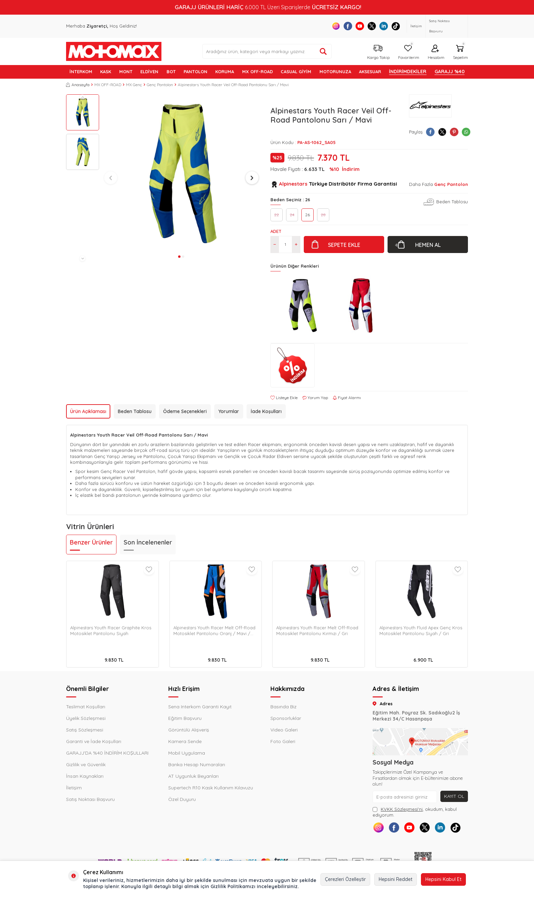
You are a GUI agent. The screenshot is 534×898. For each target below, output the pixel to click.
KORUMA (224, 71)
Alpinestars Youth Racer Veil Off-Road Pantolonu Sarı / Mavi (233, 84)
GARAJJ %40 (450, 71)
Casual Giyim (296, 71)
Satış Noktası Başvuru (439, 26)
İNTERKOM (80, 71)
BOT (171, 71)
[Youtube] (360, 26)
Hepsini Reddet (395, 879)
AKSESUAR (370, 71)
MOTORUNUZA (335, 71)
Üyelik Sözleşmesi (86, 718)
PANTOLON (195, 71)
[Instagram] (336, 26)
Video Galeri (284, 730)
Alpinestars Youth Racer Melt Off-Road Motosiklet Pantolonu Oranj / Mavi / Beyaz (214, 630)
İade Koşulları (266, 411)
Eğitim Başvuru (185, 718)
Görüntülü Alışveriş (188, 730)
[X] (371, 26)
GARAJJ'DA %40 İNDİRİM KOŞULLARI (107, 753)
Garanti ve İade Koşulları (93, 741)
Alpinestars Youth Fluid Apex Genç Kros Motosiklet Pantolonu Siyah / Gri (420, 630)
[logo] (113, 51)
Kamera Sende (185, 741)
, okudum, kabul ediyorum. (415, 812)
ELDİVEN (149, 71)
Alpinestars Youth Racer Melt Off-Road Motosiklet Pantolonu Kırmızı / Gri (317, 630)
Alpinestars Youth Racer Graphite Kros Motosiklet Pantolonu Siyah (110, 630)
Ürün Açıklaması (88, 411)
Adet (275, 231)
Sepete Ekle (344, 244)
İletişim (416, 26)
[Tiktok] (395, 26)
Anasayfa (78, 84)
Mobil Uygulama (186, 753)
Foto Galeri (282, 741)
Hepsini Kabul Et (443, 879)
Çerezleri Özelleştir (345, 879)
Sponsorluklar (285, 718)
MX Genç (134, 84)
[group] (181, 173)
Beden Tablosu (452, 201)
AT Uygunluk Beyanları (193, 776)
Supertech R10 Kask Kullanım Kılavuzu (210, 788)
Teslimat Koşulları (85, 707)
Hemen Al (428, 244)
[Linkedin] (383, 26)
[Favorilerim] (407, 51)
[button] (82, 97)
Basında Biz (283, 707)
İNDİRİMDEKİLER (407, 71)
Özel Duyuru (182, 799)
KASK (105, 71)
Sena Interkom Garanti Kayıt (200, 707)
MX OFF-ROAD (257, 71)
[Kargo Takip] (377, 51)
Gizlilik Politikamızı (232, 886)
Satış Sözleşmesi (84, 730)
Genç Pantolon (160, 84)
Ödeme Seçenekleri (185, 411)
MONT (125, 71)
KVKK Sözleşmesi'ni (402, 809)
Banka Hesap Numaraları (196, 764)
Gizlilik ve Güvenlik (86, 764)
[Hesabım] (435, 51)
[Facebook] (348, 26)
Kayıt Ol (454, 796)
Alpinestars (293, 183)
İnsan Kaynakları (85, 776)
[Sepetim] (459, 51)
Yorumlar (228, 411)
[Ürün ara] (323, 51)
